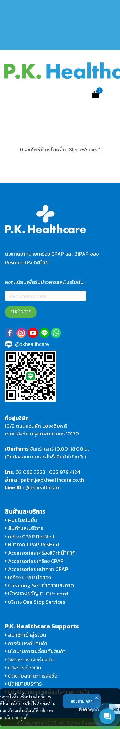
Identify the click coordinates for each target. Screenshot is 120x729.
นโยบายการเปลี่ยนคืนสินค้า (35, 651)
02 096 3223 (30, 472)
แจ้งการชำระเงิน (23, 667)
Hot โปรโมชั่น (21, 520)
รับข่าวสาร (20, 312)
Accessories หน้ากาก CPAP (38, 569)
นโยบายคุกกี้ (16, 717)
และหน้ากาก (63, 553)
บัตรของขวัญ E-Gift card (38, 593)
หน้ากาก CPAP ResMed (33, 544)
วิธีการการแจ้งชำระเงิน (30, 659)
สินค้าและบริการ (24, 528)
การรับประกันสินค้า (26, 643)
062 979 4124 (64, 472)
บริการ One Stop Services (36, 602)
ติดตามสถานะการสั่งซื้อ (31, 676)
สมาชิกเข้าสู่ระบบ (27, 635)
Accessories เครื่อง (29, 553)
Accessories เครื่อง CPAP (36, 561)
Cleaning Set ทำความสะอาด (41, 585)
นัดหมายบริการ (25, 684)
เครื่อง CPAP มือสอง (28, 577)
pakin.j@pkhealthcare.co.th (52, 480)
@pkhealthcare (42, 487)
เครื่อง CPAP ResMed (29, 536)
